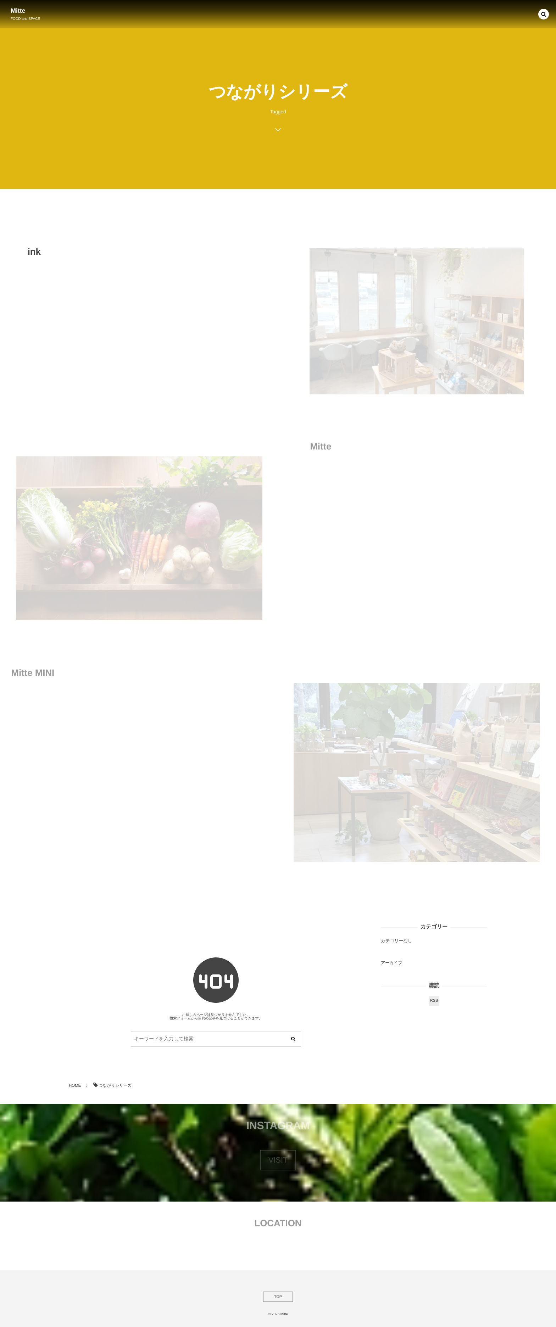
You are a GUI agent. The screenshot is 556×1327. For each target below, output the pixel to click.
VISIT (278, 1159)
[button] (543, 14)
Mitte (18, 10)
